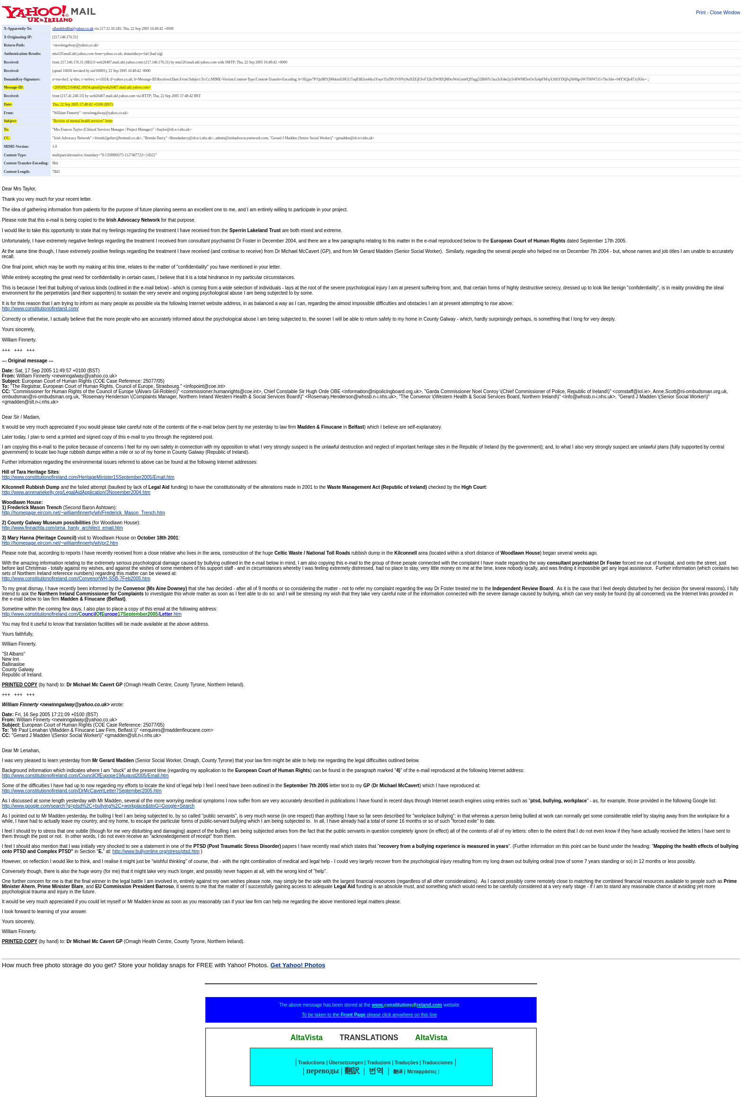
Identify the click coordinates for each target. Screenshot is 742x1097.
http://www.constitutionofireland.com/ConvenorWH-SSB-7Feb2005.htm (76, 578)
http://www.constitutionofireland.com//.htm (92, 614)
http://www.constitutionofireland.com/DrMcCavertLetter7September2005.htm (81, 790)
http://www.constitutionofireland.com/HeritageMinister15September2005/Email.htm (88, 477)
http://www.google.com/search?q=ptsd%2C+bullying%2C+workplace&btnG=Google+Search (98, 806)
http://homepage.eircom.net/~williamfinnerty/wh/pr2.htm (60, 543)
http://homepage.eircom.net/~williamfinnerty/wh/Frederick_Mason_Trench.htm (83, 512)
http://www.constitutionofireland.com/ (40, 308)
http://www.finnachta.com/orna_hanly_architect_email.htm (62, 528)
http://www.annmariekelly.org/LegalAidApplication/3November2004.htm (76, 492)
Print (701, 12)
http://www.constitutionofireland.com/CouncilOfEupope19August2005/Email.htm (85, 775)
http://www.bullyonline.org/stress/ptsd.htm (156, 851)
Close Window (725, 12)
